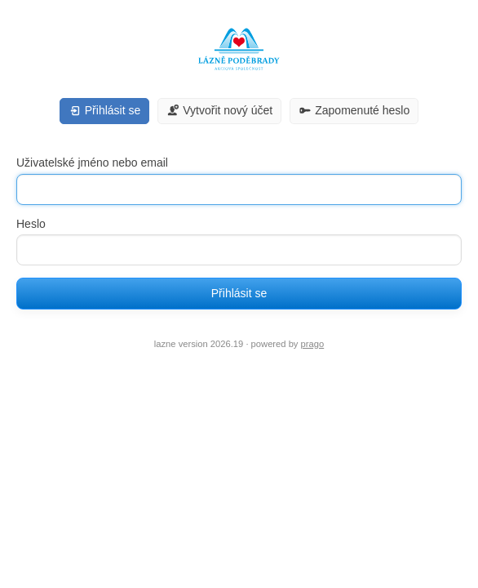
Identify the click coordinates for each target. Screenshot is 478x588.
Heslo (31, 223)
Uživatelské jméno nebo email (92, 162)
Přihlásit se (239, 293)
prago (313, 344)
